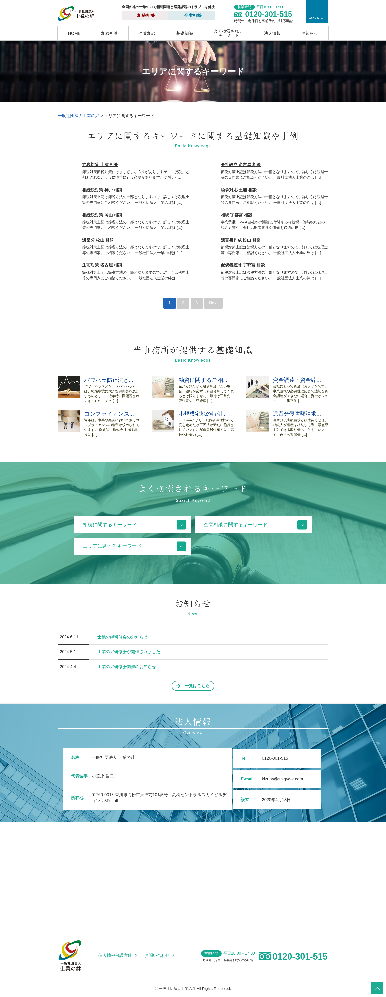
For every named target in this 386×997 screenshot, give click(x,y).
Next (213, 303)
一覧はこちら (197, 685)
